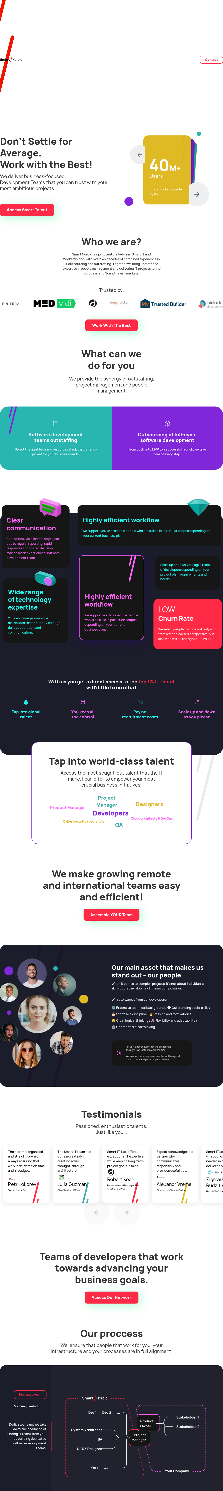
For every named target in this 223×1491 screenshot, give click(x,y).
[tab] (30, 1394)
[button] (137, 154)
